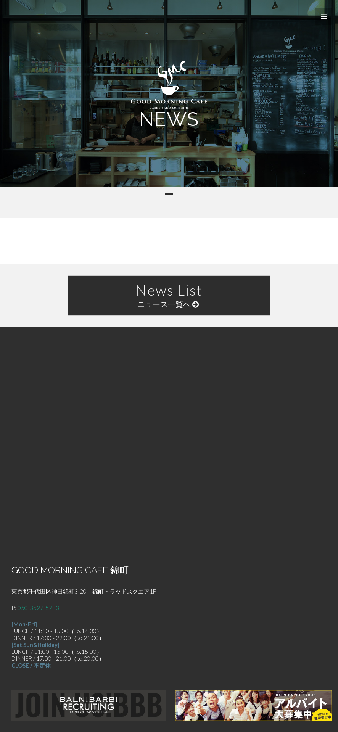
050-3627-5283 (38, 607)
